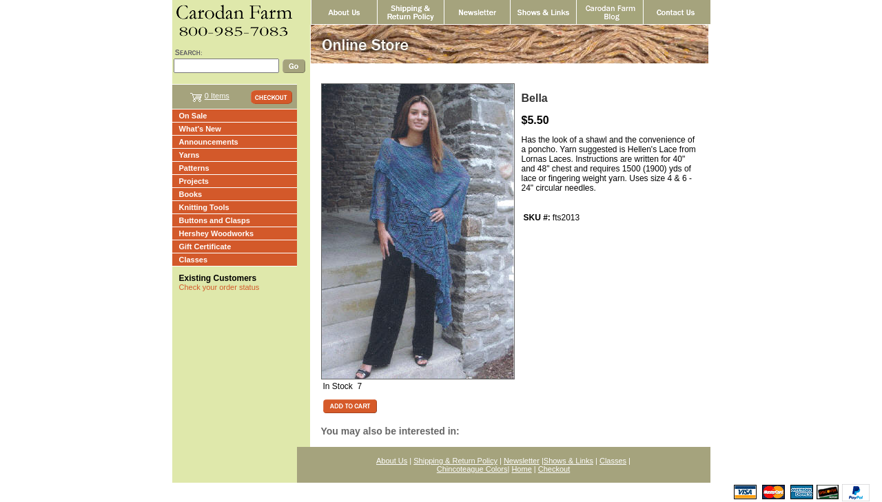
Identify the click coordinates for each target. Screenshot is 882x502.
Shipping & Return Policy (455, 461)
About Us (391, 461)
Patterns (194, 168)
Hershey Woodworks (216, 233)
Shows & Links (568, 461)
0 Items (217, 96)
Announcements (208, 142)
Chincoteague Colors (472, 469)
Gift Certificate (205, 246)
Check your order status (219, 287)
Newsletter (522, 461)
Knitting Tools (204, 207)
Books (191, 194)
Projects (194, 181)
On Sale (193, 116)
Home (521, 469)
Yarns (189, 155)
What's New (200, 129)
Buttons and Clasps (214, 220)
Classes (193, 259)
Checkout (554, 469)
